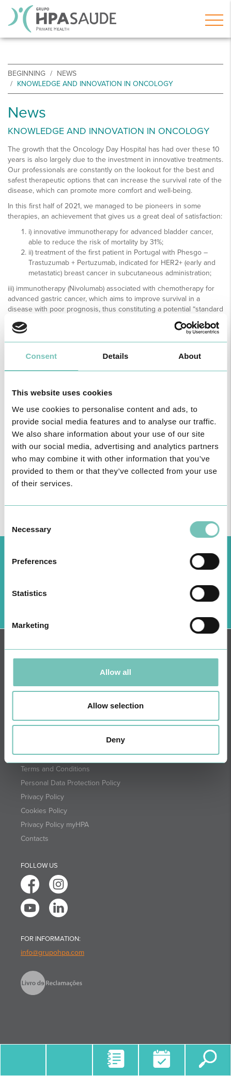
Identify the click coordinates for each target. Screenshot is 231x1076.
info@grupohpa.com (52, 952)
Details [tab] (116, 356)
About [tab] (189, 356)
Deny (115, 739)
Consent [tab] (41, 356)
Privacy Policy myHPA (55, 824)
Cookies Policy (44, 810)
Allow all (115, 672)
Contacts (35, 838)
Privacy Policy (42, 796)
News (66, 73)
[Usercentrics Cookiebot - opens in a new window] (174, 328)
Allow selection (115, 705)
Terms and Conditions (55, 769)
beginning (26, 73)
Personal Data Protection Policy (70, 783)
